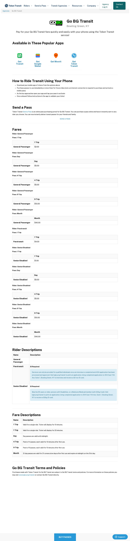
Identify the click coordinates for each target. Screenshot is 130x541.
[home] (13, 5)
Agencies (6, 11)
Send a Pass (27, 112)
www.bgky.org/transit (26, 475)
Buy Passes (65, 537)
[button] (27, 6)
